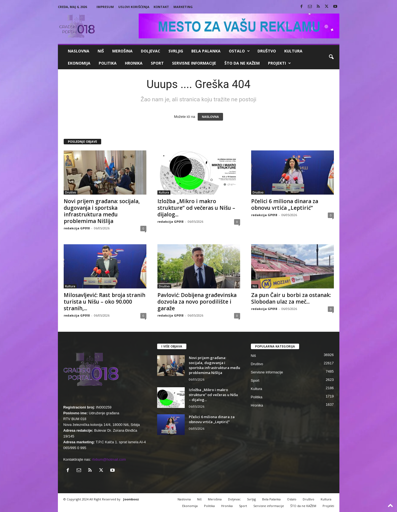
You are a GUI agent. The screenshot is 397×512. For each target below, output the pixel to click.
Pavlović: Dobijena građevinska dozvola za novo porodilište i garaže (197, 301)
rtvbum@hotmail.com (109, 459)
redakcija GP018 (77, 228)
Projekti (279, 63)
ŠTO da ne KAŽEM (242, 63)
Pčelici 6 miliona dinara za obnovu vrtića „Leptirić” (284, 204)
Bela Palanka (206, 51)
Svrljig (175, 51)
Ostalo (239, 51)
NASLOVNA (210, 116)
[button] (331, 57)
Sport (157, 63)
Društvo (266, 51)
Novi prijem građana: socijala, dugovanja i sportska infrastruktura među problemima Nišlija (102, 211)
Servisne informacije (194, 63)
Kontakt (161, 7)
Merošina (122, 51)
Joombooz (131, 499)
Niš (101, 51)
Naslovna (78, 51)
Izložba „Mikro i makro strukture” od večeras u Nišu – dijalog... (196, 208)
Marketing (183, 7)
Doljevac (150, 51)
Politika (108, 63)
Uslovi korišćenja (133, 7)
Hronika (134, 63)
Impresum (105, 7)
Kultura (293, 51)
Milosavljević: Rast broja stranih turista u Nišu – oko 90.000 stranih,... (104, 301)
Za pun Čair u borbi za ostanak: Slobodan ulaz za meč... (291, 298)
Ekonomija (79, 63)
